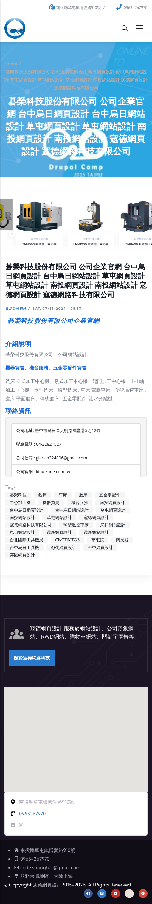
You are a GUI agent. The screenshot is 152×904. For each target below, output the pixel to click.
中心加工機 (20, 502)
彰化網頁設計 (63, 547)
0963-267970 (136, 7)
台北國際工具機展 (26, 539)
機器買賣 (51, 502)
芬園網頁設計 (22, 555)
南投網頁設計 (112, 502)
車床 (63, 495)
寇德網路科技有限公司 (31, 525)
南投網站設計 (22, 517)
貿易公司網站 (16, 308)
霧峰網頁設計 (59, 532)
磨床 (83, 495)
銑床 (42, 495)
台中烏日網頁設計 (26, 510)
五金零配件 (109, 495)
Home (10, 64)
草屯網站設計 (59, 517)
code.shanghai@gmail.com (46, 867)
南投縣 (122, 539)
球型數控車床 (76, 525)
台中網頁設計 (100, 547)
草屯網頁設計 (112, 510)
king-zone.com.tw (53, 471)
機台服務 (79, 502)
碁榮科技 (18, 495)
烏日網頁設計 (112, 525)
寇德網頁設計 (96, 517)
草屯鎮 (97, 539)
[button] (76, 733)
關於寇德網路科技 (32, 658)
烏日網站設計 (22, 532)
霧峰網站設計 (96, 532)
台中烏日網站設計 (72, 510)
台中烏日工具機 (24, 547)
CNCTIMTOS (67, 539)
